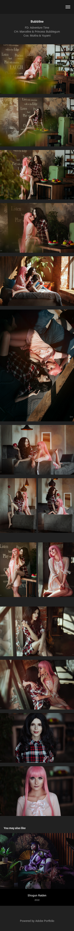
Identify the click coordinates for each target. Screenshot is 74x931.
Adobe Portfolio (44, 921)
